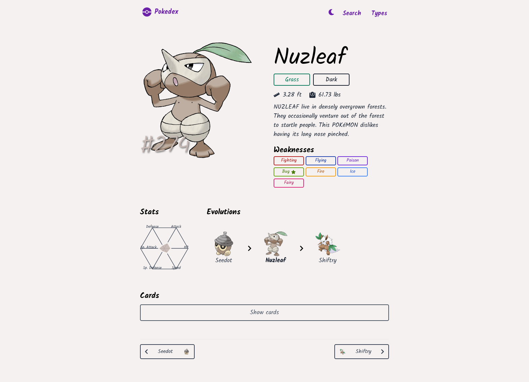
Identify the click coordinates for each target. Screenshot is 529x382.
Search (352, 14)
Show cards (264, 313)
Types (379, 14)
